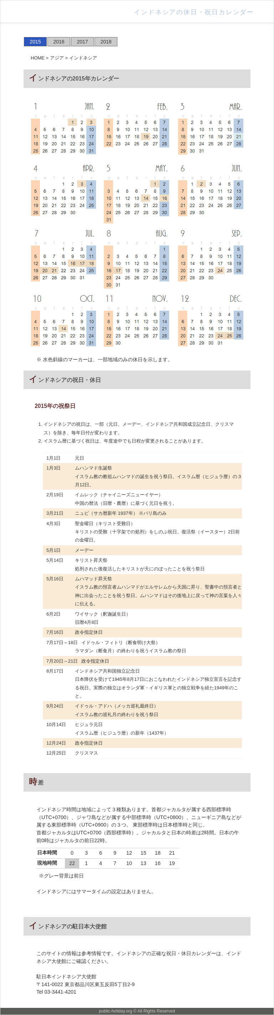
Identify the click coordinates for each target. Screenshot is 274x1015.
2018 (105, 42)
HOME (38, 58)
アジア (57, 58)
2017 (82, 42)
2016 (58, 42)
